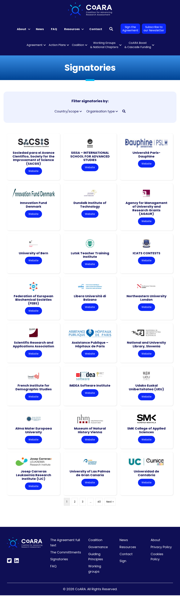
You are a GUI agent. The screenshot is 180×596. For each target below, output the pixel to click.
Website (33, 171)
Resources (72, 29)
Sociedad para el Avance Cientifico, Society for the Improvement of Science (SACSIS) (33, 158)
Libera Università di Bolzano (90, 298)
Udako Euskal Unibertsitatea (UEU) (146, 388)
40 (99, 502)
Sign (123, 561)
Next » (110, 502)
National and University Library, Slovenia (146, 345)
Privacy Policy (161, 547)
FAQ (54, 29)
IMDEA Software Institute (89, 386)
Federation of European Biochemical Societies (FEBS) (33, 300)
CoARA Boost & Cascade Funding (137, 45)
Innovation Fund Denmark (33, 205)
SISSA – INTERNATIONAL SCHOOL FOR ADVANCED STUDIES (90, 156)
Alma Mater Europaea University (33, 431)
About (21, 29)
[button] (29, 29)
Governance (98, 547)
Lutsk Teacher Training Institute (90, 255)
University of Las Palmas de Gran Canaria (90, 474)
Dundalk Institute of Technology (89, 205)
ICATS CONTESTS (146, 253)
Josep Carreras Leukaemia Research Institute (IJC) (33, 475)
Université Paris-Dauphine (146, 154)
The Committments (65, 553)
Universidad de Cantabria (146, 474)
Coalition (78, 45)
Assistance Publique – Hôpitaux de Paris (90, 345)
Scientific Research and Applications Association (33, 345)
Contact (95, 29)
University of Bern (33, 253)
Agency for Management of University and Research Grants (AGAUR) (146, 208)
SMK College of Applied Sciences (146, 431)
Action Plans (57, 45)
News (40, 29)
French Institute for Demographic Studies (33, 388)
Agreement (35, 45)
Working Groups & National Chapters (104, 45)
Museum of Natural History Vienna (90, 431)
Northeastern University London (146, 298)
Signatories (59, 560)
